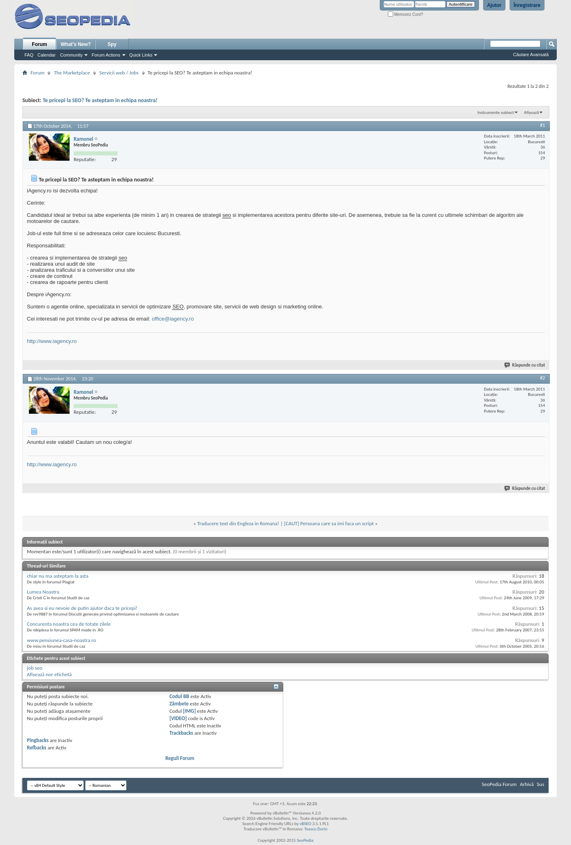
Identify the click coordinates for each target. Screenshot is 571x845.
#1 (542, 125)
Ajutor (494, 5)
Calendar (46, 54)
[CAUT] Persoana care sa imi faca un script (329, 523)
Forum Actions (106, 54)
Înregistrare (527, 5)
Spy (111, 44)
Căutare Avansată (531, 54)
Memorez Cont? (405, 14)
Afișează (531, 112)
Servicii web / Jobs (119, 73)
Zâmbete (178, 704)
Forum (39, 44)
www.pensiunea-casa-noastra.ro (61, 640)
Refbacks (36, 748)
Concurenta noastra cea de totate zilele (69, 624)
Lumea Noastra (43, 592)
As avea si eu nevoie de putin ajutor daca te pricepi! (82, 608)
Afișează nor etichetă (49, 674)
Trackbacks (181, 733)
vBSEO (305, 823)
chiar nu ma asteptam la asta (57, 576)
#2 (542, 378)
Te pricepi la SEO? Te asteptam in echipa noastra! (100, 100)
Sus (540, 784)
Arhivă (527, 784)
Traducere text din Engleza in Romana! (238, 523)
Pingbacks (37, 740)
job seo (34, 668)
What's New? (76, 44)
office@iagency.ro (173, 319)
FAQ (28, 54)
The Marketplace (72, 73)
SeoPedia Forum (499, 784)
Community (71, 54)
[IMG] (189, 711)
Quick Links (141, 54)
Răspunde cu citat (525, 365)
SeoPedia (305, 840)
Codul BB (179, 696)
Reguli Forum (179, 758)
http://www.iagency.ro (52, 341)
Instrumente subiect (495, 112)
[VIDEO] (178, 718)
